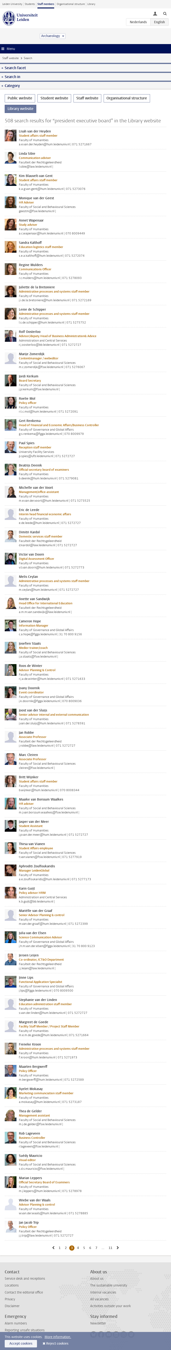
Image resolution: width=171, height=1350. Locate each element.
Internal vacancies (103, 1292)
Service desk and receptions (25, 1278)
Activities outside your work (110, 1306)
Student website (54, 98)
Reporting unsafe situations (25, 1330)
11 (111, 1247)
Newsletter (98, 1323)
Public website (20, 98)
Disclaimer (12, 1306)
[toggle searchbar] (165, 13)
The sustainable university (108, 1285)
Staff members (45, 4)
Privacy (10, 1299)
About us (96, 1278)
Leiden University (12, 4)
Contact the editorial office (24, 1292)
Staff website (10, 58)
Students (30, 4)
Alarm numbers (16, 1323)
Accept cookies (20, 1343)
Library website (20, 108)
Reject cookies (57, 1343)
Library (91, 4)
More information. (58, 1337)
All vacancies (99, 1299)
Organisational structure (71, 4)
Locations (12, 1285)
